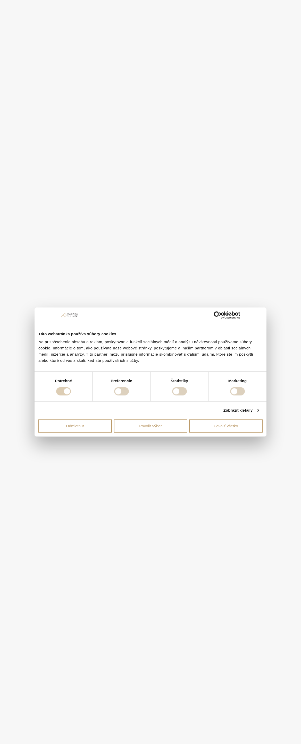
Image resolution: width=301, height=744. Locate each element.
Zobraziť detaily (238, 410)
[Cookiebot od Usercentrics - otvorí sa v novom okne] (217, 315)
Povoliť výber (150, 426)
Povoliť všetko (226, 426)
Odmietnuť (75, 426)
